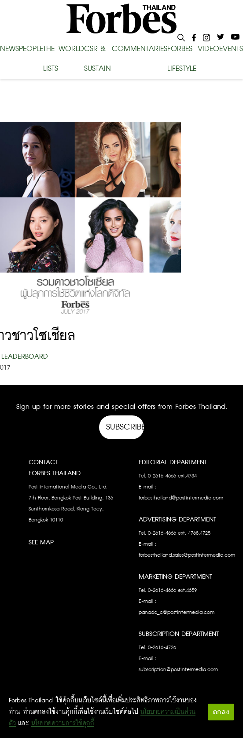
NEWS (9, 49)
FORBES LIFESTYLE (181, 59)
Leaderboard (24, 356)
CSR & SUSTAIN (97, 59)
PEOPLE (31, 49)
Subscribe (125, 427)
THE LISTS (50, 59)
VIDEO (208, 49)
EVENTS (231, 49)
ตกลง (221, 712)
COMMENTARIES (139, 49)
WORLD (71, 49)
